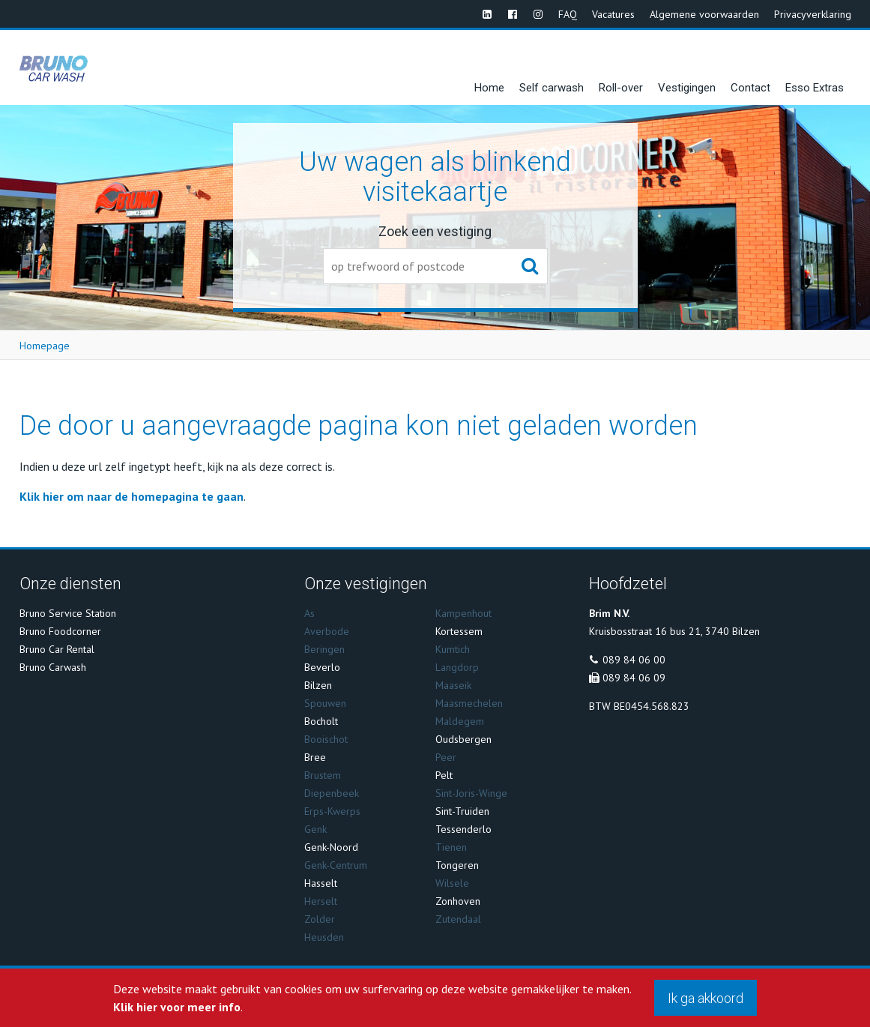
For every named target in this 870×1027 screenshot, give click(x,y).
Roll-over (621, 87)
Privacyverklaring (812, 14)
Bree (315, 757)
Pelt (444, 775)
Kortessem (459, 631)
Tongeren (457, 865)
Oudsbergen (463, 739)
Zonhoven (457, 901)
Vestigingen (687, 87)
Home (489, 87)
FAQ (567, 14)
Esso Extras (814, 87)
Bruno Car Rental (56, 649)
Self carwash (551, 87)
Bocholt (321, 721)
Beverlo (322, 667)
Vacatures (613, 14)
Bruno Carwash (52, 667)
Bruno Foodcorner (60, 631)
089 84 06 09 (633, 677)
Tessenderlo (463, 829)
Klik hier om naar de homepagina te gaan (131, 496)
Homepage (44, 345)
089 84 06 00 (633, 659)
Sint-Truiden (462, 811)
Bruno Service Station (67, 613)
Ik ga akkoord (705, 998)
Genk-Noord (331, 847)
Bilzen (318, 685)
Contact (750, 87)
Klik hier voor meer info (177, 1006)
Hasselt (320, 883)
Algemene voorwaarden (704, 14)
